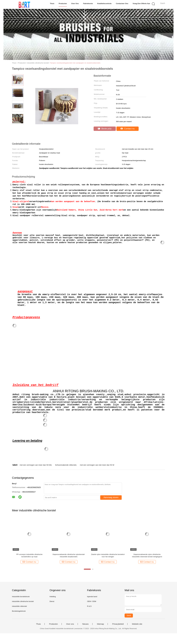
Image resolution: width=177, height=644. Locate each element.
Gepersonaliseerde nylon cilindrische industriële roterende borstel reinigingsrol (147, 566)
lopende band (92, 607)
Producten (63, 3)
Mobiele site (137, 635)
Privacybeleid (118, 635)
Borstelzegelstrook (19, 622)
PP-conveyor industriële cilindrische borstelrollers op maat (29, 566)
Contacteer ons (122, 3)
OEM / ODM (91, 612)
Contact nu (128, 128)
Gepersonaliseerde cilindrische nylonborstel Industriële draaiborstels (69, 566)
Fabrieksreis (88, 3)
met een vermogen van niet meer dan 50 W (97, 476)
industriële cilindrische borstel (23, 612)
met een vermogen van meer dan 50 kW (35, 476)
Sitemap (100, 635)
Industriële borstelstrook (21, 607)
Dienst (51, 612)
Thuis (52, 3)
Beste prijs (104, 128)
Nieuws (85, 635)
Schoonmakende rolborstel (65, 476)
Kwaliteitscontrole (104, 3)
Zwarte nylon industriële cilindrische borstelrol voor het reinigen (107, 566)
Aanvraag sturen (111, 508)
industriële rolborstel (19, 617)
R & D (89, 617)
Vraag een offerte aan (141, 3)
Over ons (75, 3)
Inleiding (52, 607)
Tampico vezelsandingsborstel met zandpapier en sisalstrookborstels (75, 63)
